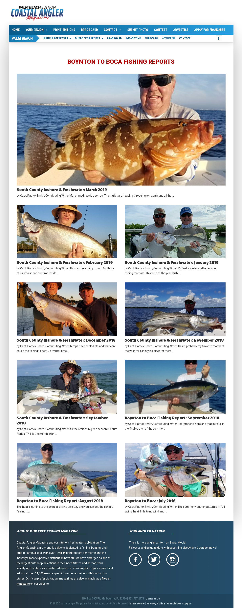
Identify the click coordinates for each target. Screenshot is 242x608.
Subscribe (151, 38)
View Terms (137, 603)
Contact (111, 30)
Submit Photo (137, 30)
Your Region (35, 30)
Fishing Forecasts (55, 38)
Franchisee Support (179, 603)
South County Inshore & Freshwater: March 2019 (62, 189)
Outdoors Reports (87, 38)
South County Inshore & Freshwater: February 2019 (65, 262)
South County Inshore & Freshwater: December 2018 (66, 340)
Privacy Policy (155, 603)
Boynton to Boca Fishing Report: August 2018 (63, 500)
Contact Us (153, 598)
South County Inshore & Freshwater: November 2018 (174, 340)
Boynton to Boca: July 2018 (150, 500)
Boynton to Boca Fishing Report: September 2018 (172, 418)
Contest (160, 30)
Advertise (180, 30)
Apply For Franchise (209, 30)
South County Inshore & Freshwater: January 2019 (172, 262)
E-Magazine (133, 38)
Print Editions (64, 30)
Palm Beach (22, 38)
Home (16, 30)
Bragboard (89, 30)
